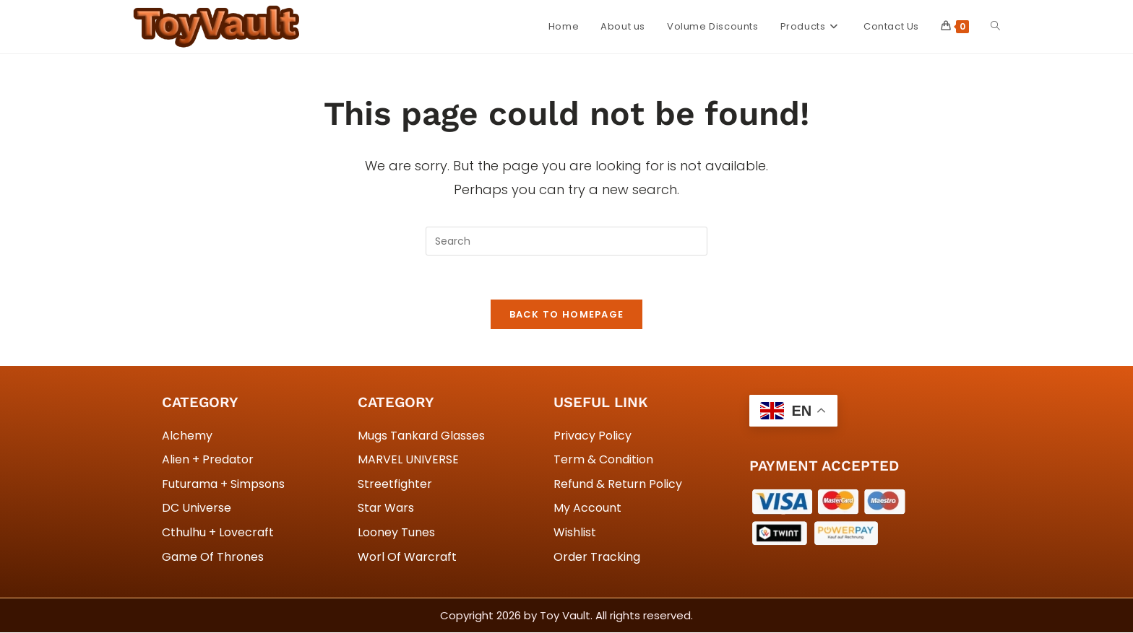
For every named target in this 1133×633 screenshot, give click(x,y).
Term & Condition (603, 460)
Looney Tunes (396, 533)
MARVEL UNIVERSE (408, 460)
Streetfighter (395, 484)
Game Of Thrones (213, 557)
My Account (587, 508)
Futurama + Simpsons (223, 484)
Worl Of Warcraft (407, 557)
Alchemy (187, 435)
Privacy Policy (592, 435)
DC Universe (196, 508)
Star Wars (386, 508)
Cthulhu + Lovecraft (218, 533)
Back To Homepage (566, 314)
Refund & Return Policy (617, 484)
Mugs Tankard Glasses (421, 435)
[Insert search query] (566, 241)
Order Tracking (596, 557)
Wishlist (574, 533)
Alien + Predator (208, 460)
